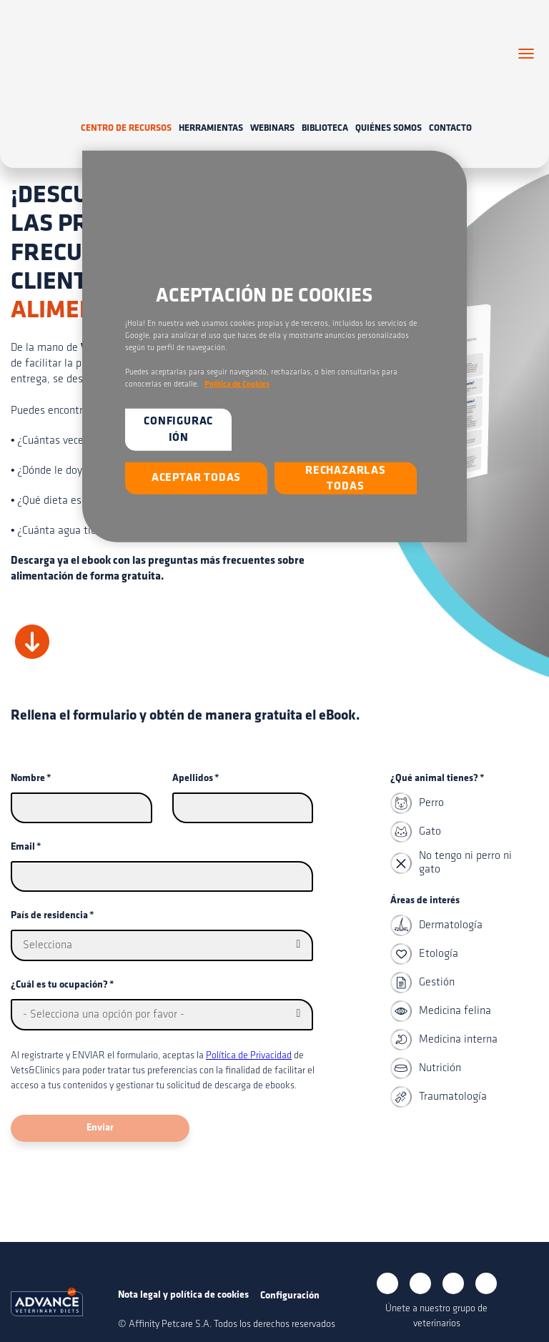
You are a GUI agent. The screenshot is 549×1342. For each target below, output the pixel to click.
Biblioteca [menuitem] (325, 108)
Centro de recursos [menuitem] (126, 108)
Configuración (178, 429)
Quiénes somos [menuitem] (388, 108)
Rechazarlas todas (345, 478)
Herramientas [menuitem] (211, 108)
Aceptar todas (196, 478)
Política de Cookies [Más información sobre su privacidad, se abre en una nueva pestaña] (236, 384)
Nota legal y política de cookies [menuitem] (183, 1275)
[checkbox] (461, 815)
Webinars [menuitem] (272, 108)
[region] (274, 346)
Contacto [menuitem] (450, 108)
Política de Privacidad (249, 1036)
